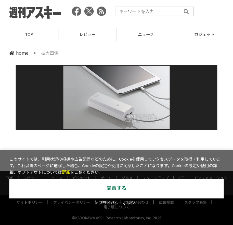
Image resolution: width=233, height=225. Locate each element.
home (18, 53)
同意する (116, 188)
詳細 (66, 172)
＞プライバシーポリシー (116, 203)
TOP (29, 34)
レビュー (87, 34)
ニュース (146, 34)
